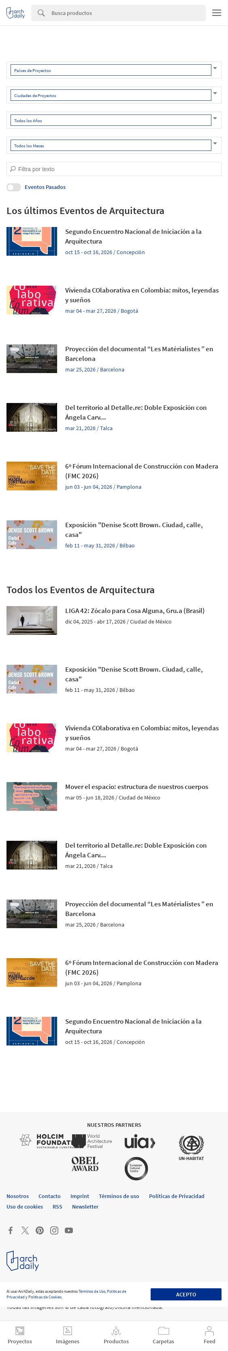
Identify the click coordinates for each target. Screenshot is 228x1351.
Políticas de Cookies (45, 1297)
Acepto (186, 1294)
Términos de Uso (92, 1291)
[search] (13, 169)
